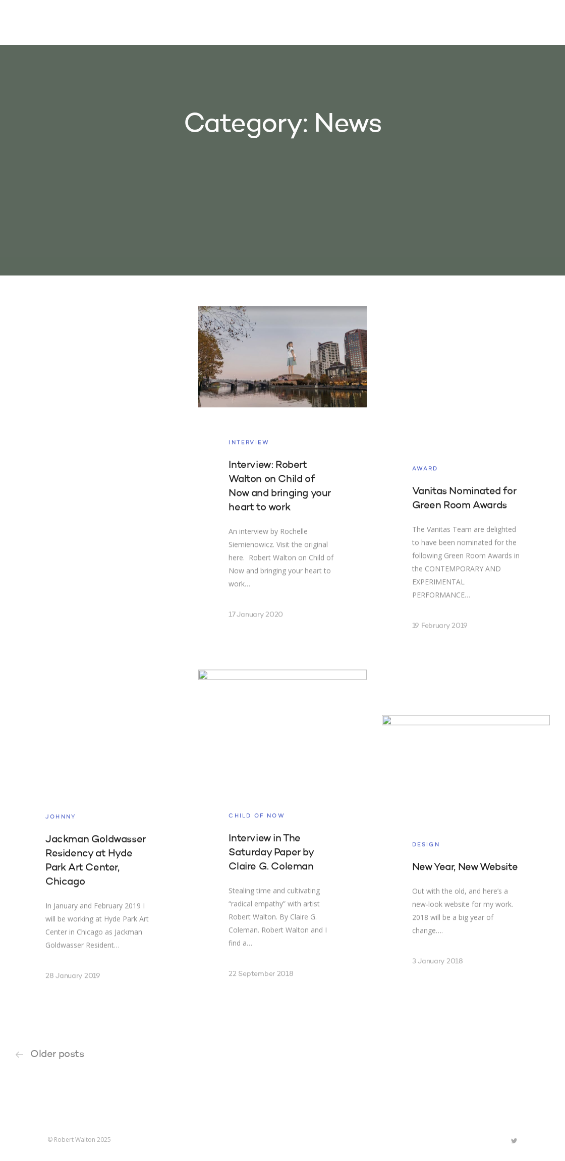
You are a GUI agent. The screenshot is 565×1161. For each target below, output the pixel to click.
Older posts (57, 1054)
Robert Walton (70, 22)
